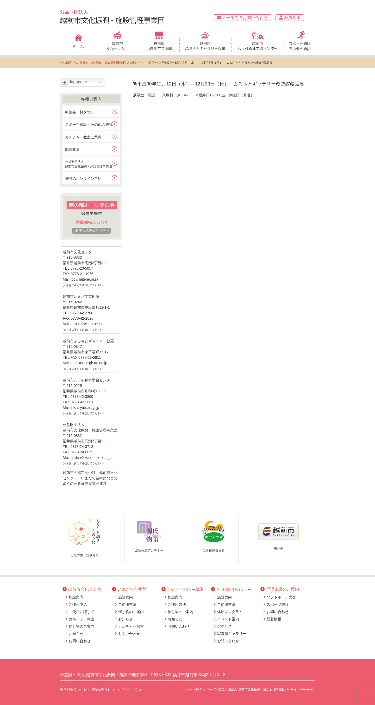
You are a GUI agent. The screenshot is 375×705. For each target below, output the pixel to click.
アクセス (224, 626)
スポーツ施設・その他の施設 (89, 124)
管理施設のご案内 (279, 589)
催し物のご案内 (81, 626)
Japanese (74, 82)
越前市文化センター (84, 589)
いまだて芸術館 (129, 589)
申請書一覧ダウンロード (85, 112)
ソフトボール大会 (281, 597)
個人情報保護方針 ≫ (99, 689)
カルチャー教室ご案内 (83, 137)
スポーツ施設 (278, 604)
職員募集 (290, 17)
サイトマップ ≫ (130, 689)
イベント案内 (228, 619)
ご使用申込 (78, 604)
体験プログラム (230, 612)
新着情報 (274, 619)
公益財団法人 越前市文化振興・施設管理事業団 (93, 63)
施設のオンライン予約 (83, 178)
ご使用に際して (81, 612)
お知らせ (76, 634)
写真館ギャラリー (231, 634)
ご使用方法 (127, 604)
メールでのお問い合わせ (242, 17)
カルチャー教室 (81, 619)
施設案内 (76, 597)
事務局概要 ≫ (70, 689)
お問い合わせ (80, 641)
